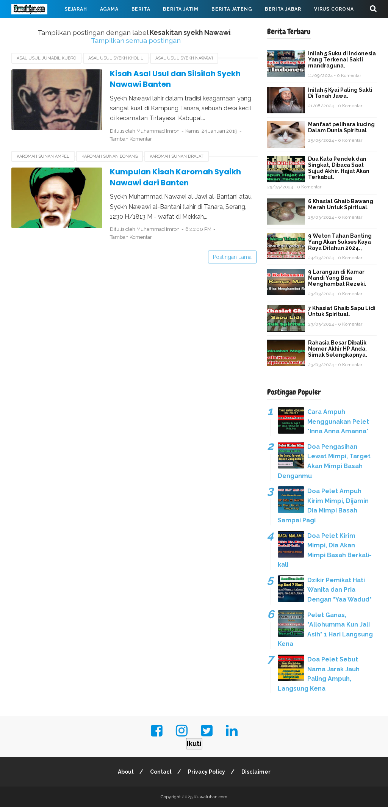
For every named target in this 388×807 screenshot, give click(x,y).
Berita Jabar (283, 9)
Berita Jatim (181, 9)
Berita (140, 9)
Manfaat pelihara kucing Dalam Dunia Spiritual (341, 127)
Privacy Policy (206, 772)
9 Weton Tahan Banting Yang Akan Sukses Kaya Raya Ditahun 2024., (340, 242)
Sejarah (75, 9)
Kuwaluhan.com (210, 796)
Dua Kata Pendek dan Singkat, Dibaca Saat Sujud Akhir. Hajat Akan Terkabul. (338, 168)
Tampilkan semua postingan (136, 40)
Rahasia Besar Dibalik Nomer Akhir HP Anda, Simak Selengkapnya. (337, 349)
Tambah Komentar (131, 139)
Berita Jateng (231, 9)
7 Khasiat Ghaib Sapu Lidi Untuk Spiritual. (341, 311)
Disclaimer (256, 772)
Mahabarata (35, 27)
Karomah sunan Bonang (109, 156)
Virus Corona (334, 9)
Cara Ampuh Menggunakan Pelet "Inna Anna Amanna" (338, 421)
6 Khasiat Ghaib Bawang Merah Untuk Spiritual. (340, 204)
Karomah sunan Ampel (43, 156)
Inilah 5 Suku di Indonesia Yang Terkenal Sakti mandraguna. (342, 59)
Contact (161, 772)
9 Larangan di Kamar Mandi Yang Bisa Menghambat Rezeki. (337, 278)
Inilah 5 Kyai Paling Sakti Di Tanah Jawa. (340, 93)
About (126, 772)
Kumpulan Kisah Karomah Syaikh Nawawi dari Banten (175, 177)
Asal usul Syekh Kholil (115, 58)
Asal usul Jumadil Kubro (46, 58)
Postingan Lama (232, 257)
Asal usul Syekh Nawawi (184, 58)
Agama (109, 9)
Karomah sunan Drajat (176, 156)
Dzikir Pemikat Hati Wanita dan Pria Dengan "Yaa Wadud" (339, 590)
